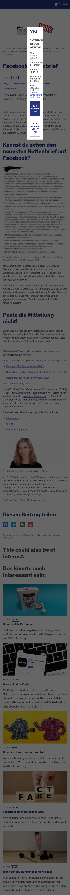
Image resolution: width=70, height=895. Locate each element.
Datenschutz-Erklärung (36, 96)
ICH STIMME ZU (35, 108)
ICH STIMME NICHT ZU (35, 128)
